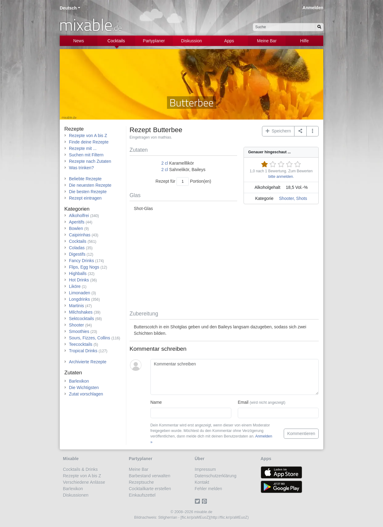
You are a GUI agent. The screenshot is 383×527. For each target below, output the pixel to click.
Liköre (75, 286)
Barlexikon (79, 381)
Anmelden (312, 7)
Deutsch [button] (68, 8)
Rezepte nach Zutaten (90, 161)
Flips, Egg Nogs (84, 267)
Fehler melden (208, 488)
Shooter (76, 325)
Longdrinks (79, 299)
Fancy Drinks (81, 260)
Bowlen (76, 228)
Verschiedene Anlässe (84, 482)
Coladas (77, 247)
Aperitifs (77, 222)
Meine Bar (267, 40)
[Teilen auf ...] (300, 131)
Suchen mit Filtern (86, 154)
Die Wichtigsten (84, 387)
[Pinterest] (205, 501)
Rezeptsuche (141, 482)
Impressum (205, 469)
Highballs (78, 273)
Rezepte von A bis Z (88, 135)
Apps (229, 40)
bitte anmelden (280, 176)
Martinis (76, 305)
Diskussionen (76, 495)
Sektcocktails (81, 318)
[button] (312, 131)
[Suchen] (319, 27)
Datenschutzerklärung (216, 475)
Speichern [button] (278, 130)
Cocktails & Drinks (80, 469)
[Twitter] (198, 501)
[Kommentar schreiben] (234, 377)
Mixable (71, 458)
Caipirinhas (79, 234)
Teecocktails (80, 344)
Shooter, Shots (293, 198)
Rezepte (74, 129)
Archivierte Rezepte (87, 361)
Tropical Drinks (83, 350)
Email (261, 402)
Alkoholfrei (79, 215)
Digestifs (77, 254)
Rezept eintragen (85, 198)
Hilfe (304, 40)
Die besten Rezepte (88, 191)
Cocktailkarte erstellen (150, 488)
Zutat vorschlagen (86, 393)
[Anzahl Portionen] (182, 181)
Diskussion (191, 40)
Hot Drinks (79, 279)
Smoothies (79, 331)
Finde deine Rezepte (88, 141)
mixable (90, 24)
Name (156, 402)
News (78, 40)
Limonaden (79, 292)
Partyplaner (154, 40)
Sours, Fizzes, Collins (89, 337)
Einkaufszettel (142, 495)
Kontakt (202, 482)
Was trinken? (81, 167)
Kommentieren (301, 433)
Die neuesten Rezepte (90, 185)
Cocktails (116, 40)
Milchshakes (81, 312)
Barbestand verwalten (149, 475)
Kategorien (76, 209)
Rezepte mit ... (83, 148)
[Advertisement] (224, 261)
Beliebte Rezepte (85, 178)
